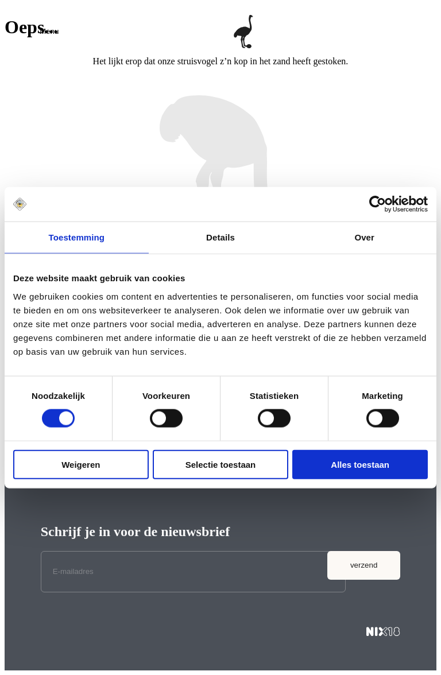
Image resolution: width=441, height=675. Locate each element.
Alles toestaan (360, 464)
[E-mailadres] (193, 571)
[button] (49, 31)
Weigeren (80, 464)
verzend (363, 565)
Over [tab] (364, 237)
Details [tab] (220, 237)
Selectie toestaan (220, 464)
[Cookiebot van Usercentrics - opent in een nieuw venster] (377, 204)
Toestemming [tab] (77, 237)
